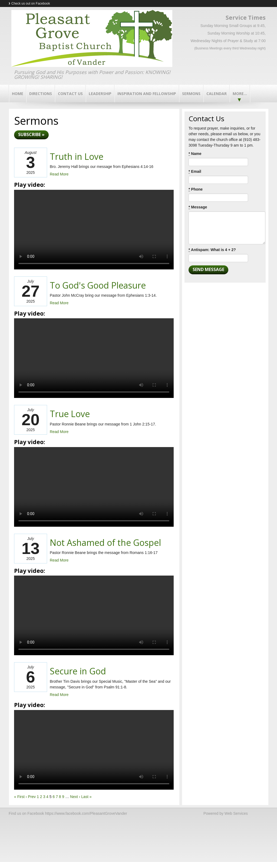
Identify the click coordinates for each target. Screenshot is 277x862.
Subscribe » (31, 134)
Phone (196, 189)
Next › (75, 797)
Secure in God (78, 671)
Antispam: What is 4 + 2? (212, 250)
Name (195, 153)
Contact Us (70, 93)
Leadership (100, 93)
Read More (59, 174)
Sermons (191, 93)
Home (17, 93)
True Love (70, 414)
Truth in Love (76, 156)
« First (19, 797)
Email (195, 171)
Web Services (236, 813)
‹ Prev (31, 797)
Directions (40, 93)
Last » (86, 797)
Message (198, 207)
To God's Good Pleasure (98, 285)
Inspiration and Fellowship (146, 93)
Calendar (216, 93)
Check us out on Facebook (30, 3)
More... (240, 93)
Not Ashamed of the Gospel (105, 542)
